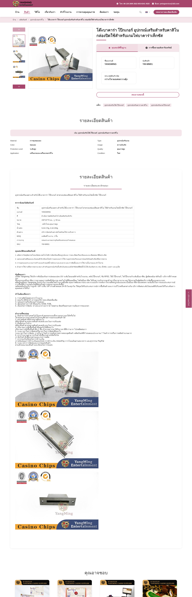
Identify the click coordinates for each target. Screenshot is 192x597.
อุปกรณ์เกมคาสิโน (37, 20)
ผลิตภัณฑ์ (23, 20)
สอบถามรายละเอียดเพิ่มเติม (166, 12)
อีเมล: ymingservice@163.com (165, 4)
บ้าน (17, 12)
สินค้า (27, 12)
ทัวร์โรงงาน (65, 12)
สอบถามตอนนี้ (138, 95)
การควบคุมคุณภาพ (85, 12)
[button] (19, 87)
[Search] (140, 12)
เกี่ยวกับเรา (50, 12)
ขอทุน (116, 12)
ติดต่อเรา (104, 12)
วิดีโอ (37, 12)
